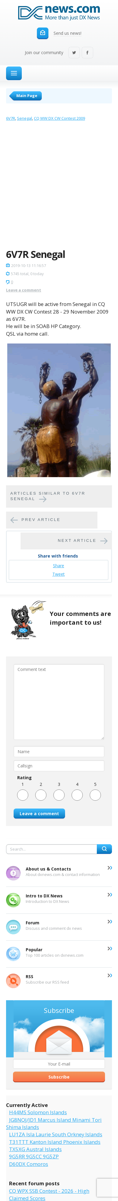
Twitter (74, 53)
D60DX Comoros (28, 1163)
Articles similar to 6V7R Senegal (48, 496)
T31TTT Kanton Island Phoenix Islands (54, 1141)
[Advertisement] (59, 186)
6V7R (10, 118)
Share (58, 565)
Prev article (41, 520)
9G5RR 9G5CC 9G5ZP (34, 1156)
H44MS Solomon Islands (38, 1112)
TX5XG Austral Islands (35, 1149)
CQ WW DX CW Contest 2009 (59, 118)
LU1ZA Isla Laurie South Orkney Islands (55, 1134)
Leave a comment (23, 290)
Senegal (24, 118)
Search (104, 849)
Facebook (87, 53)
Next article (77, 541)
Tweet (58, 574)
